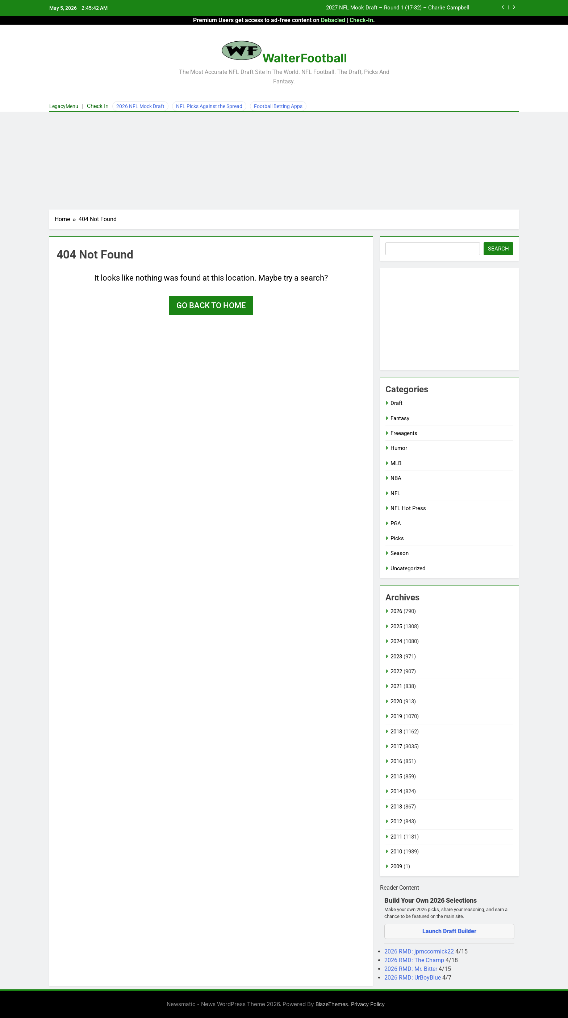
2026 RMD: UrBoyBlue (413, 977)
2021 (396, 686)
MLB (395, 463)
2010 (396, 851)
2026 (396, 611)
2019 (396, 716)
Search (498, 248)
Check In (98, 106)
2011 (396, 836)
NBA (395, 478)
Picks (397, 538)
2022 (396, 671)
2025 (396, 626)
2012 (396, 821)
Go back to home (211, 305)
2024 (396, 641)
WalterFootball (304, 58)
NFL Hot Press (408, 508)
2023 (396, 656)
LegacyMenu (63, 106)
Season (399, 553)
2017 (396, 746)
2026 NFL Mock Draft (140, 106)
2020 (396, 701)
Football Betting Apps (278, 106)
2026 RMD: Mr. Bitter (411, 968)
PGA (395, 523)
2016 (396, 761)
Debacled (333, 20)
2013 (396, 806)
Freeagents (403, 433)
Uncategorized (407, 568)
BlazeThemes (332, 1004)
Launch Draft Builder (449, 931)
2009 (396, 866)
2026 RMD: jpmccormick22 (419, 951)
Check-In (361, 20)
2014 (396, 791)
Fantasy (399, 418)
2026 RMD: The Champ (415, 960)
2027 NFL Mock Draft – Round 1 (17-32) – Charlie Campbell (397, 8)
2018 (396, 731)
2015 (396, 776)
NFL (395, 493)
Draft (396, 403)
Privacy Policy (368, 1004)
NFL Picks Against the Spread (209, 106)
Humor (398, 448)
